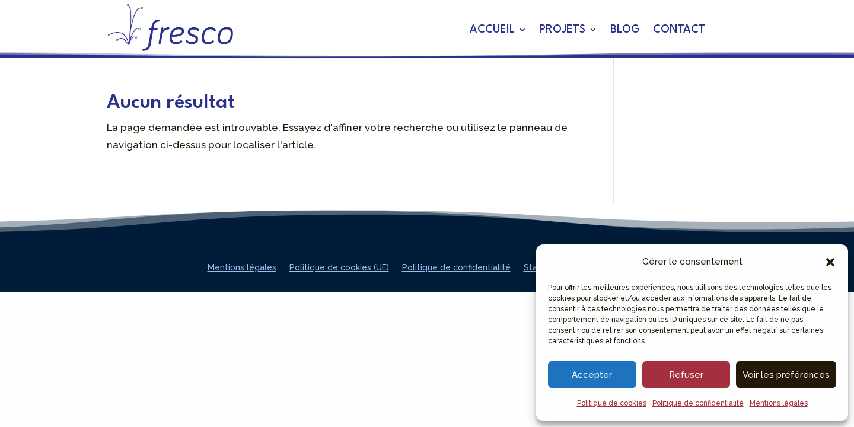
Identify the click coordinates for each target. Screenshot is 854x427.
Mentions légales (779, 403)
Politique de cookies (611, 403)
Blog (625, 30)
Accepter (592, 374)
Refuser (686, 374)
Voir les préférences (786, 374)
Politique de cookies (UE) (339, 267)
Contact (679, 30)
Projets (562, 30)
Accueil (492, 30)
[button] (830, 262)
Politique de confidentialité (698, 403)
